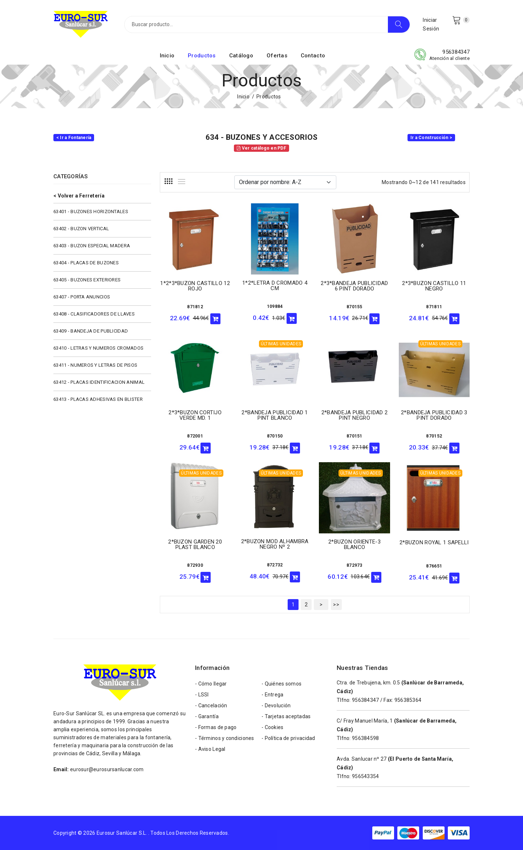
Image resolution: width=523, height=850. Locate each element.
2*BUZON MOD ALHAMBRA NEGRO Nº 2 (275, 544)
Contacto (313, 55)
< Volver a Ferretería (79, 196)
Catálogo (241, 55)
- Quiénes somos (281, 684)
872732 (275, 565)
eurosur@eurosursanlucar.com (107, 769)
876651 (434, 566)
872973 (354, 565)
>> (336, 604)
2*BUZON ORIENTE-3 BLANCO (354, 544)
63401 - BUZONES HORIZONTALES (90, 211)
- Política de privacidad (288, 738)
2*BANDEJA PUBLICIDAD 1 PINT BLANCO (275, 415)
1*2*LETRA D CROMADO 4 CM (274, 286)
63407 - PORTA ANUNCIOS (81, 297)
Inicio (167, 55)
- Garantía (207, 716)
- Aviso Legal (210, 749)
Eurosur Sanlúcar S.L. (122, 833)
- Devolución (276, 705)
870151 (354, 436)
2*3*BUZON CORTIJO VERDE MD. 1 (195, 415)
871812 (195, 306)
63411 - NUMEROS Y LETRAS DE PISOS (95, 365)
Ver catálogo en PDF (261, 148)
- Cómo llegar (211, 684)
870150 (275, 436)
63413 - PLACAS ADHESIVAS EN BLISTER (98, 399)
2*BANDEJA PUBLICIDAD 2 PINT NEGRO (354, 415)
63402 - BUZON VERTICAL (81, 228)
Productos (202, 55)
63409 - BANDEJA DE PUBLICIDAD (90, 331)
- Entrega (273, 695)
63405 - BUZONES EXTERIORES (87, 279)
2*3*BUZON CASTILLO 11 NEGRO (434, 286)
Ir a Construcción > (431, 137)
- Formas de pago (215, 727)
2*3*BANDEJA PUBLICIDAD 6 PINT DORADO (354, 286)
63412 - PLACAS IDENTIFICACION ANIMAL (99, 382)
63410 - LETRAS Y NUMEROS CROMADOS (98, 348)
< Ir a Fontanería (74, 137)
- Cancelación (211, 705)
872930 (195, 565)
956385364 (408, 700)
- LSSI (202, 695)
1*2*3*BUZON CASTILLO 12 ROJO (195, 286)
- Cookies (273, 727)
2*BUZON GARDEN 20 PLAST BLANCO (195, 544)
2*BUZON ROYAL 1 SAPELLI (434, 542)
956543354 (365, 776)
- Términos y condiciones (224, 738)
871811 (434, 306)
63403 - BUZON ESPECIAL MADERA (91, 245)
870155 (354, 306)
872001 (195, 436)
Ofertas (277, 55)
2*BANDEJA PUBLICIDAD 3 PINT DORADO (434, 415)
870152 (434, 436)
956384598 (365, 738)
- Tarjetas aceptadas (286, 716)
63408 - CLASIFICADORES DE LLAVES (94, 314)
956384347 (456, 52)
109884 (275, 306)
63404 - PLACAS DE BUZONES (86, 262)
